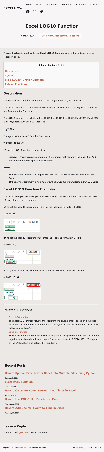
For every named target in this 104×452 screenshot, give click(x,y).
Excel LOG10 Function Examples (25, 79)
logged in (22, 432)
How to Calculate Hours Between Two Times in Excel (40, 390)
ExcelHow (13, 8)
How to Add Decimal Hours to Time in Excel (34, 408)
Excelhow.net (26, 447)
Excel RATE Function (19, 381)
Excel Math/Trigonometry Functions (60, 35)
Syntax (9, 75)
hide (61, 65)
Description (12, 71)
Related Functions (16, 84)
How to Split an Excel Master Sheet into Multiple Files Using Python (50, 373)
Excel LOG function (19, 317)
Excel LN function (18, 331)
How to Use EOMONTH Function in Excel (32, 399)
